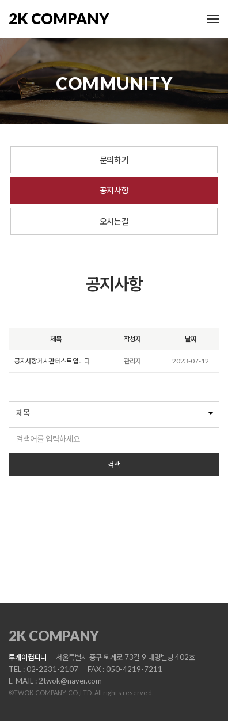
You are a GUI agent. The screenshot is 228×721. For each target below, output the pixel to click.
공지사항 (114, 190)
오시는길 (114, 221)
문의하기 (114, 159)
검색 (114, 464)
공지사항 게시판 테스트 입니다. (52, 360)
